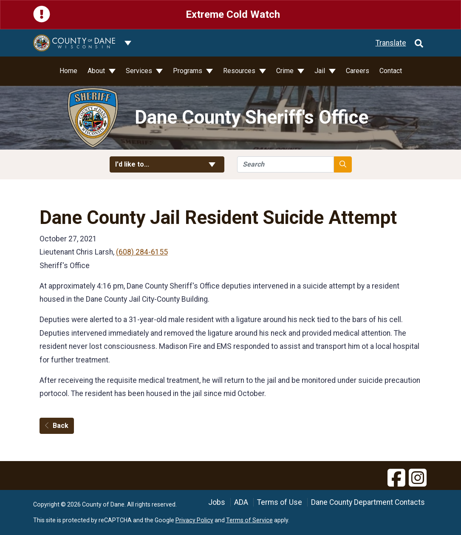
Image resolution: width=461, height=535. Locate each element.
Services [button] (140, 71)
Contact (390, 71)
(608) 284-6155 (142, 252)
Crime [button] (285, 71)
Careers (357, 71)
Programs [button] (188, 71)
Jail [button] (320, 71)
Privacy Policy (194, 520)
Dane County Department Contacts (368, 502)
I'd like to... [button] (167, 164)
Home (68, 71)
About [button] (97, 71)
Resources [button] (240, 71)
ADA (241, 502)
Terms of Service (249, 520)
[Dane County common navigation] (128, 43)
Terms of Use (279, 502)
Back (56, 426)
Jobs (216, 502)
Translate (391, 43)
